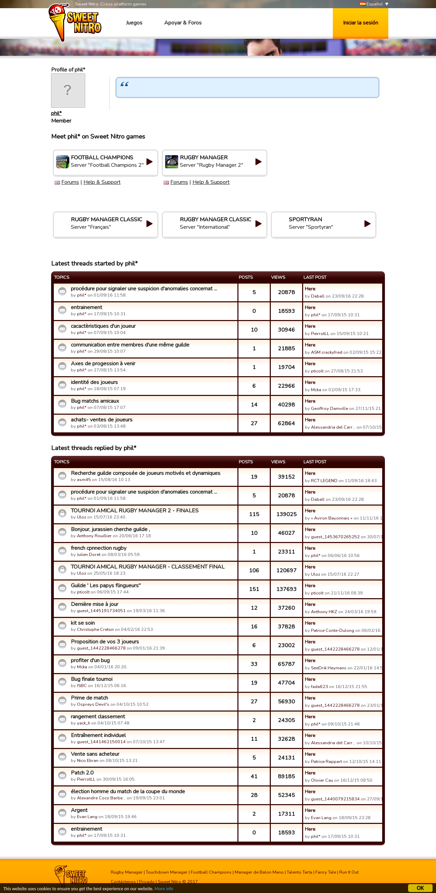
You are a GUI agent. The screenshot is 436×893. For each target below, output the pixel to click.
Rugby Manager (127, 872)
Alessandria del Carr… (333, 427)
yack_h (83, 723)
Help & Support (102, 182)
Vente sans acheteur (95, 754)
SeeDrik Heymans (328, 668)
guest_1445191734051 (101, 611)
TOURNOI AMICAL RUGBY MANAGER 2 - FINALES (135, 510)
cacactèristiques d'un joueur (103, 326)
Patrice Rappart (326, 762)
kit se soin (83, 623)
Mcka (316, 390)
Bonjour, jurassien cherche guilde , (110, 529)
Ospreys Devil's (93, 704)
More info (164, 890)
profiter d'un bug (90, 660)
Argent (79, 810)
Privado (147, 882)
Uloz (81, 517)
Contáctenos (123, 882)
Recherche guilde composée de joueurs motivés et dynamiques (145, 473)
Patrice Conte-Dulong (332, 630)
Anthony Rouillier (94, 536)
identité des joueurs (94, 382)
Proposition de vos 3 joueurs (105, 641)
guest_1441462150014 (101, 742)
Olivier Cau (322, 780)
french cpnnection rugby (98, 548)
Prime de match (89, 698)
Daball (318, 296)
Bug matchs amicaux (95, 401)
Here (310, 288)
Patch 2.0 (82, 772)
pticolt (317, 371)
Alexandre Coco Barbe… (101, 798)
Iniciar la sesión (360, 23)
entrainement (86, 307)
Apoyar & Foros (183, 23)
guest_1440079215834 (335, 799)
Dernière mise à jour (94, 604)
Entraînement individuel (98, 735)
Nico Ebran (87, 761)
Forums (70, 182)
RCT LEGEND (324, 481)
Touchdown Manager (167, 872)
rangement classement (98, 716)
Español (371, 4)
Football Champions (211, 872)
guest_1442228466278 (101, 648)
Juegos (134, 23)
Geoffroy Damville (329, 408)
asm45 (84, 480)
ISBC (82, 686)
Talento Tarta (299, 872)
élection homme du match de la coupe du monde (128, 791)
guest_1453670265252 (335, 537)
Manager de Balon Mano (259, 872)
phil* (56, 113)
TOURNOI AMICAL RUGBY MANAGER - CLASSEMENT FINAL (147, 566)
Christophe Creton (95, 629)
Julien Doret (88, 555)
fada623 (319, 687)
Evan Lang (87, 817)
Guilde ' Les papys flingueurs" (106, 585)
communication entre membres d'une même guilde (130, 344)
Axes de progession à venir (103, 363)
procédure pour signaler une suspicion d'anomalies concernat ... (144, 288)
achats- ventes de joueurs (102, 419)
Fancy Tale (325, 872)
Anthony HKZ (324, 612)
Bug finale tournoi (91, 679)
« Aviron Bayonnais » (332, 518)
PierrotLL (320, 334)
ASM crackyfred (326, 352)
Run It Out (349, 872)
